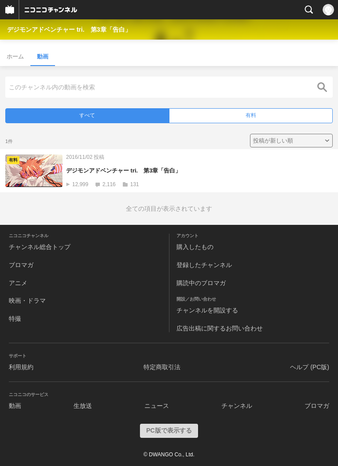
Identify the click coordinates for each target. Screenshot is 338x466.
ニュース (156, 405)
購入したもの (194, 246)
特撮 (15, 318)
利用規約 (21, 367)
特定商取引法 (161, 367)
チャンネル (236, 405)
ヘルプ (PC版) (309, 367)
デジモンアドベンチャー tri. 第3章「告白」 (69, 29)
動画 (42, 56)
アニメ (18, 282)
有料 (251, 115)
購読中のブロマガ (201, 282)
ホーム (15, 56)
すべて (87, 115)
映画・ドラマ (27, 300)
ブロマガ (21, 264)
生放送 (82, 405)
